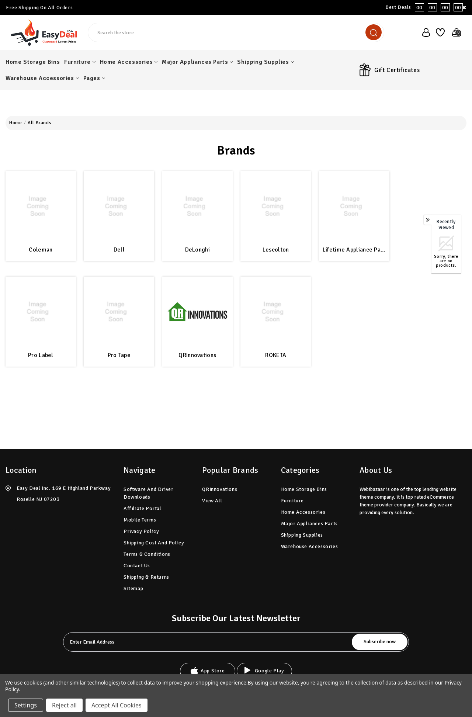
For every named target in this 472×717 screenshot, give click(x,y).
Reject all (64, 705)
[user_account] (423, 32)
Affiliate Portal (143, 508)
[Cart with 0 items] (454, 32)
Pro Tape (119, 355)
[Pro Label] (41, 312)
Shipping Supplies (265, 62)
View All (212, 501)
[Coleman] (41, 206)
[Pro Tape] (119, 312)
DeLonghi (197, 249)
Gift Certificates (397, 70)
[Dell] (119, 206)
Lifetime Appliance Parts (354, 249)
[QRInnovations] (197, 312)
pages (94, 78)
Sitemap (133, 588)
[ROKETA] (275, 312)
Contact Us (137, 565)
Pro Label (40, 355)
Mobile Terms (140, 520)
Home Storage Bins (33, 62)
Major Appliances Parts (197, 62)
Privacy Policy (141, 531)
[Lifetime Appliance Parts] (354, 206)
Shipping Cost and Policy (154, 543)
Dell (119, 249)
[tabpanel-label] (208, 642)
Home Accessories (129, 62)
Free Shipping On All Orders (39, 7)
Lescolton (276, 249)
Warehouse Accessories (42, 78)
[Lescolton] (275, 206)
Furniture (79, 62)
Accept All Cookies (116, 705)
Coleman (40, 249)
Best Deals (425, 7)
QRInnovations (197, 355)
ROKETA (275, 355)
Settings (25, 705)
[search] (373, 32)
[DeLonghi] (197, 206)
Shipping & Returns (146, 577)
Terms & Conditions (147, 554)
